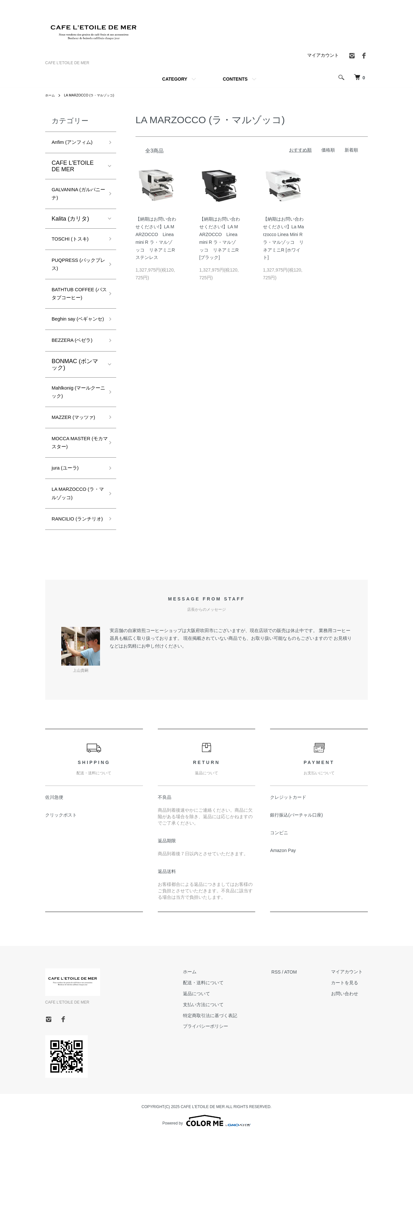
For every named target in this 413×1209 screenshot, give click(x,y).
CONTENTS (235, 79)
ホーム (51, 95)
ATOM (301, 1044)
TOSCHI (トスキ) (74, 245)
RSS (286, 1044)
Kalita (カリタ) (70, 224)
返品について (212, 1066)
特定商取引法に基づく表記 (225, 1088)
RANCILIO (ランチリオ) (76, 586)
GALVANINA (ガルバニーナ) (75, 197)
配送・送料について (218, 1055)
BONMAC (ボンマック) (75, 401)
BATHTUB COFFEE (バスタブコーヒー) (77, 311)
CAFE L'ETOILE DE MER (73, 168)
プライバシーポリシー (221, 1099)
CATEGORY (174, 79)
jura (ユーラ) (68, 525)
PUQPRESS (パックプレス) (75, 273)
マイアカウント (323, 55)
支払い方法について (218, 1077)
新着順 (351, 150)
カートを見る (349, 1055)
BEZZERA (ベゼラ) (76, 377)
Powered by (206, 1193)
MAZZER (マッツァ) (74, 464)
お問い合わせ (349, 1066)
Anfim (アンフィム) (76, 143)
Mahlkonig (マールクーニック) (75, 431)
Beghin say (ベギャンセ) (76, 349)
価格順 (328, 150)
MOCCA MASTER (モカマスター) (75, 497)
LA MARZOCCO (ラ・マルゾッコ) (95, 95)
